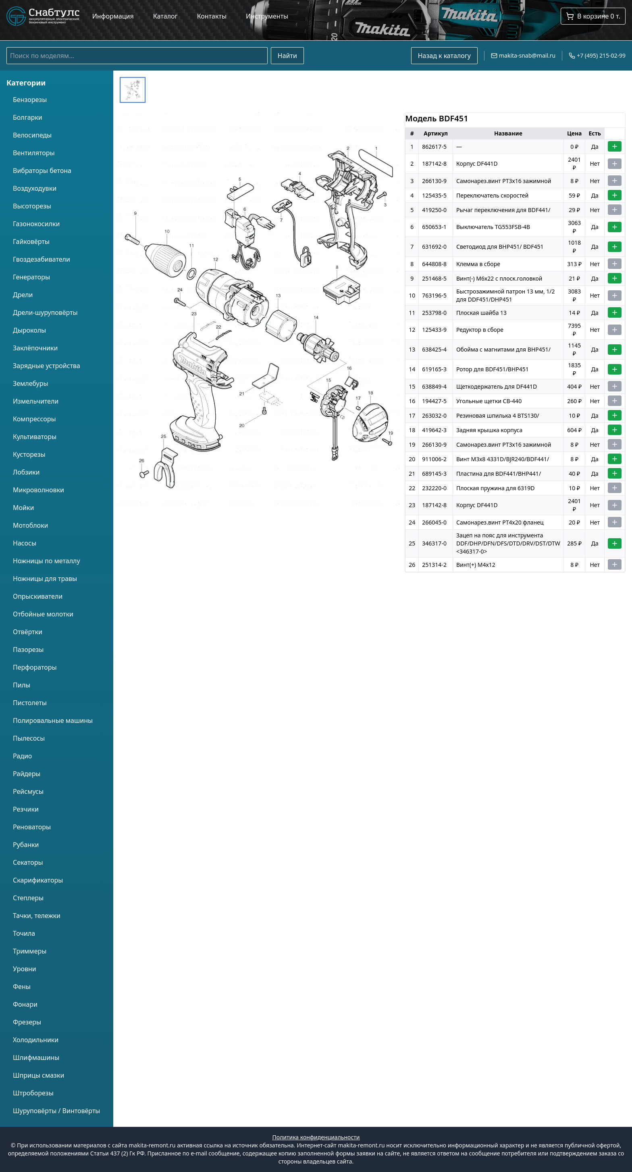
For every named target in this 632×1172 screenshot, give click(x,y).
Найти (287, 55)
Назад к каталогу (444, 55)
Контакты (212, 16)
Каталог (165, 16)
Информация (113, 16)
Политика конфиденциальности (316, 1137)
